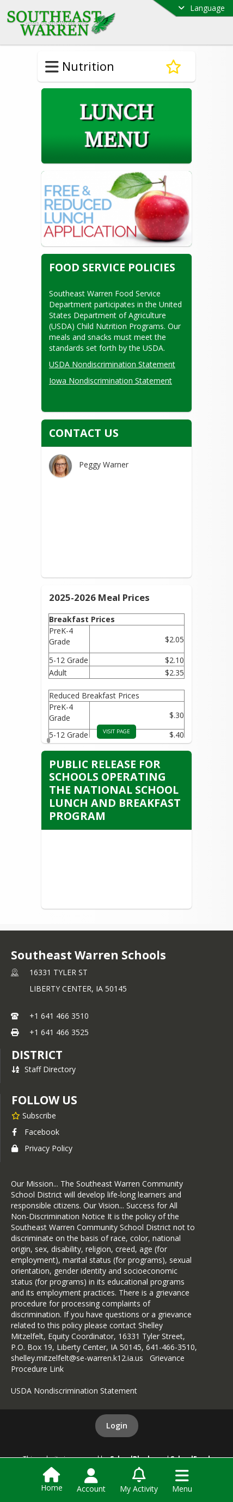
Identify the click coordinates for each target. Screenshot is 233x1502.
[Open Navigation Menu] (182, 1480)
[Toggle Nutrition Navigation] (52, 67)
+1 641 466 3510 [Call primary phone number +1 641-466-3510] (59, 1016)
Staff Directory (43, 1069)
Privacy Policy (41, 1148)
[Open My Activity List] (139, 1480)
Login (116, 1425)
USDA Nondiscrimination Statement (112, 364)
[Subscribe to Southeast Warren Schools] (33, 1115)
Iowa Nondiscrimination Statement (110, 380)
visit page (116, 731)
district (37, 1054)
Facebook (35, 1132)
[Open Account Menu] (91, 1480)
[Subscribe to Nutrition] (173, 66)
